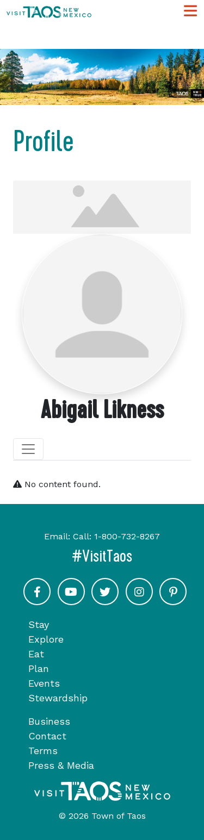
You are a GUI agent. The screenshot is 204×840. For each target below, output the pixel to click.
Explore (46, 639)
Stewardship (58, 698)
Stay (38, 624)
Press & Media (61, 765)
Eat (36, 653)
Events (44, 683)
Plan (38, 668)
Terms (43, 750)
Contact (47, 736)
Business (49, 721)
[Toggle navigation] (28, 449)
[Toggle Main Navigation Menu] (190, 11)
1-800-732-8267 (127, 536)
